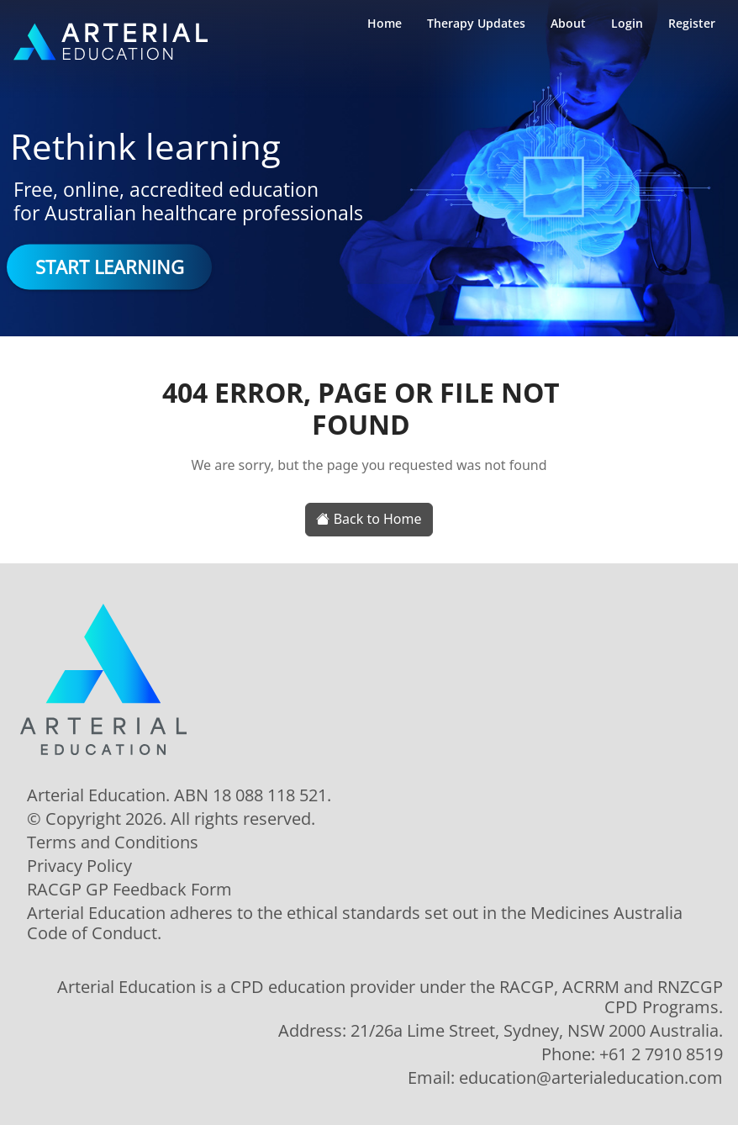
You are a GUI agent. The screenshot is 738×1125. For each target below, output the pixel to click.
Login (627, 23)
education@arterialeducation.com (591, 1077)
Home (384, 23)
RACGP (526, 986)
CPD (247, 986)
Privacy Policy (79, 866)
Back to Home (368, 519)
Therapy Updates (476, 23)
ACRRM (590, 986)
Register (691, 23)
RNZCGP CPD (663, 996)
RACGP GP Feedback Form (129, 889)
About (568, 23)
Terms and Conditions (112, 842)
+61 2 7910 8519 (661, 1054)
